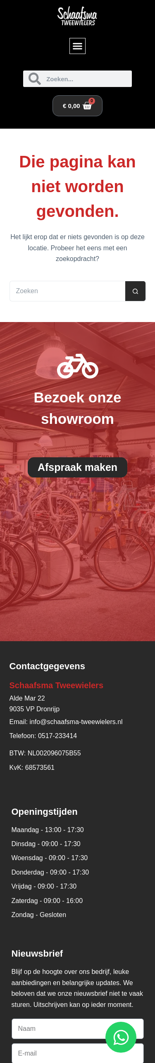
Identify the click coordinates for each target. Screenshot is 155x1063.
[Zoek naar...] (67, 291)
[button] (77, 46)
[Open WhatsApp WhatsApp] (120, 1037)
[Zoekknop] (135, 291)
